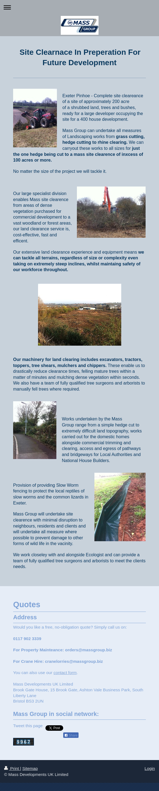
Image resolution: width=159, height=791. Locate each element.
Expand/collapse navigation (79, 7)
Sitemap (29, 768)
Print (12, 768)
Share (70, 735)
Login (149, 768)
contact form (65, 672)
